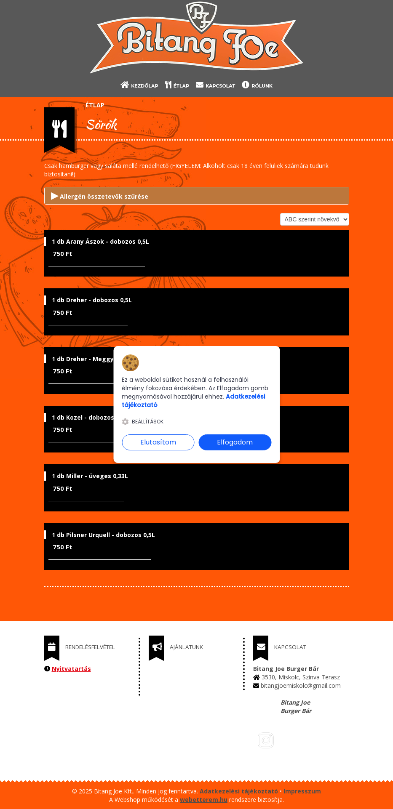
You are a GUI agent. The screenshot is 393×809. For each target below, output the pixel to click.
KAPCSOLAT (215, 85)
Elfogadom (235, 442)
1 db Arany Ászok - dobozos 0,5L (100, 241)
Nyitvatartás (71, 669)
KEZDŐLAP (139, 85)
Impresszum (302, 791)
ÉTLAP (177, 85)
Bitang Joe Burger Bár (296, 706)
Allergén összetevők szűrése (99, 195)
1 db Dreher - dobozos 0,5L (92, 300)
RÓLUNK (257, 85)
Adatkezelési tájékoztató (239, 791)
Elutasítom (158, 442)
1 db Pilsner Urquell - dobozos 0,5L (103, 535)
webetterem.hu (203, 800)
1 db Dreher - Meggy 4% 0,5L (95, 359)
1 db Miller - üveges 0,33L (90, 476)
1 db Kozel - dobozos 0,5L (90, 417)
